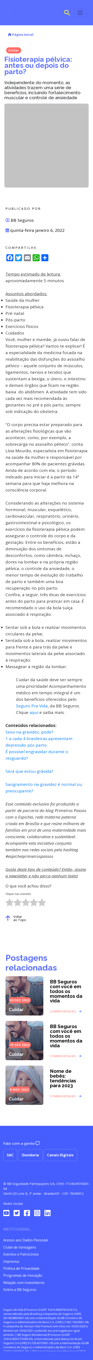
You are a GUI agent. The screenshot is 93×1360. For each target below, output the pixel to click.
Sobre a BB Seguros (19, 1289)
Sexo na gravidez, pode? (29, 732)
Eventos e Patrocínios (21, 1254)
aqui (34, 712)
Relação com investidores (24, 1282)
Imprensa (11, 1261)
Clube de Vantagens (19, 1247)
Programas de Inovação (22, 1275)
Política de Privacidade (21, 1268)
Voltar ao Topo (15, 918)
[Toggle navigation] (80, 12)
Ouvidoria (30, 1155)
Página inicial (20, 34)
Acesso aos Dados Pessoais (25, 1240)
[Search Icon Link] (67, 12)
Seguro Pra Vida (32, 706)
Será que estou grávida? (29, 771)
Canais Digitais (60, 1155)
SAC (10, 1155)
